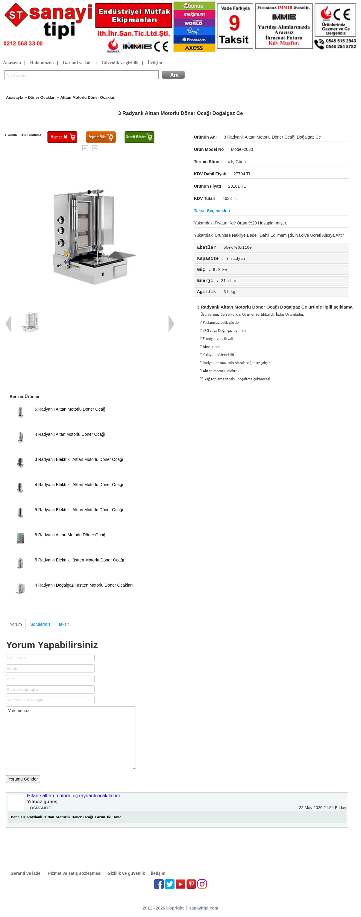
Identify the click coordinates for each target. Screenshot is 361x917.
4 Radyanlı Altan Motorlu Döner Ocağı (70, 434)
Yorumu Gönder (23, 779)
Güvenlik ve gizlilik (120, 62)
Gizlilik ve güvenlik (126, 873)
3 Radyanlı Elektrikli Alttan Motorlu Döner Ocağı (79, 459)
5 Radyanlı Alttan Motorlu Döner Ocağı (71, 409)
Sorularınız (40, 624)
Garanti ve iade (77, 62)
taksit (64, 624)
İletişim (155, 62)
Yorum (16, 624)
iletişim (158, 873)
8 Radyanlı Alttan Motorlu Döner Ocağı (71, 534)
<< (85, 148)
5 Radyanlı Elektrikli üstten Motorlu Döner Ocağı (79, 560)
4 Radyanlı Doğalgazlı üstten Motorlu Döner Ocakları (84, 585)
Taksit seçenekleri (212, 210)
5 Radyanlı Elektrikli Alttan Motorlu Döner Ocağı (79, 509)
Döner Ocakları (42, 97)
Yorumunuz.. (71, 737)
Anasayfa (12, 62)
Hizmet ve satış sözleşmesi (74, 873)
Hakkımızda (42, 62)
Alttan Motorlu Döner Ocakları (87, 97)
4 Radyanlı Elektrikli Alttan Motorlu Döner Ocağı (79, 484)
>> (95, 148)
